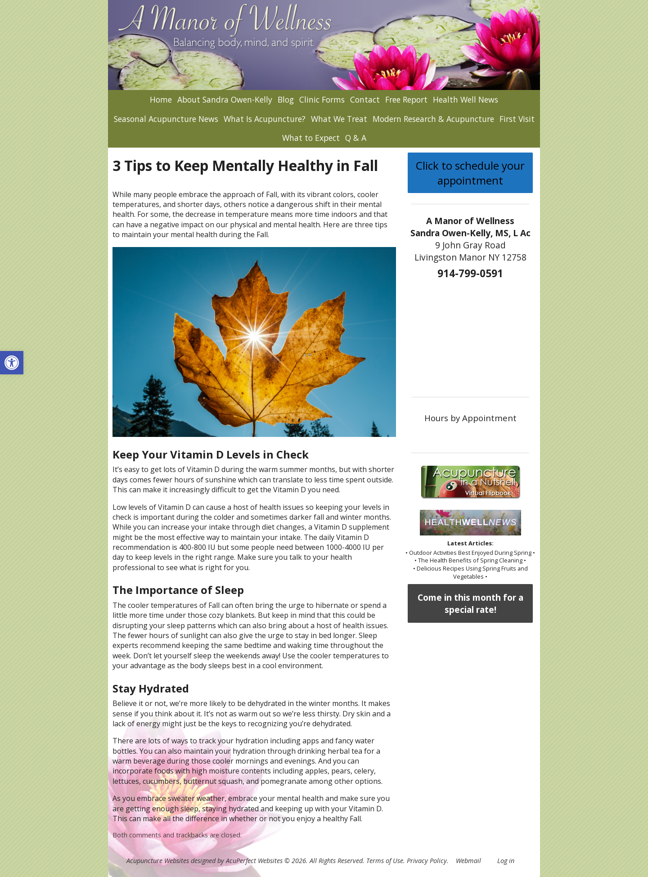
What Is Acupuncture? (265, 118)
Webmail (468, 860)
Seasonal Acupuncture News (166, 118)
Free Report (406, 99)
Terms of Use (384, 860)
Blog (286, 99)
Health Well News (465, 99)
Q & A (355, 137)
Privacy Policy (427, 860)
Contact (365, 99)
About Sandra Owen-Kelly (224, 99)
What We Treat (339, 118)
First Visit (517, 118)
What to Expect (311, 137)
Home (161, 99)
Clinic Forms (322, 99)
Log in (505, 860)
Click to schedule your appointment (470, 173)
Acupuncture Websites (157, 860)
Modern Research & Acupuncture (433, 118)
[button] (11, 362)
